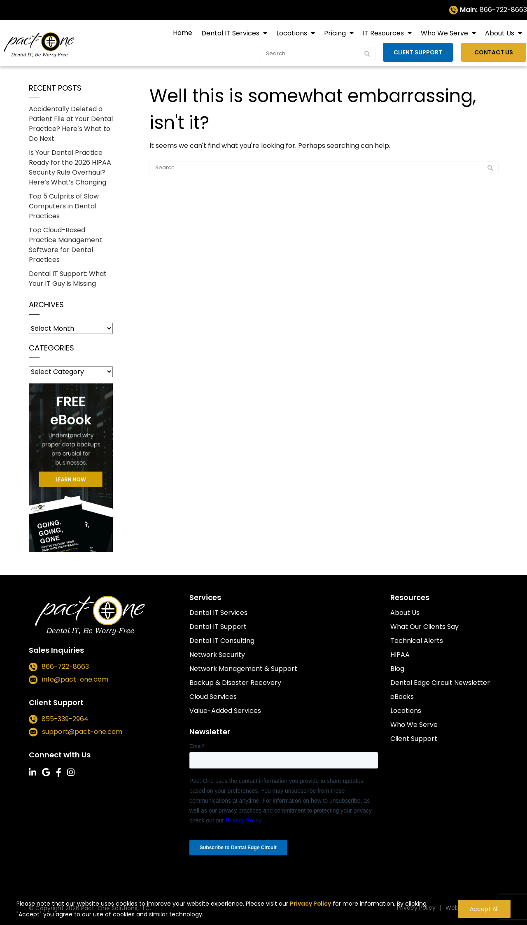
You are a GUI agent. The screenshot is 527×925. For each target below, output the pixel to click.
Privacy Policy (310, 904)
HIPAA (400, 654)
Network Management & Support (243, 668)
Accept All (484, 909)
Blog (397, 668)
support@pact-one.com (82, 731)
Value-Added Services (225, 710)
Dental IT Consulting (221, 640)
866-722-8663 (503, 9)
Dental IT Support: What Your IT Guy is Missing (68, 278)
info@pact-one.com (75, 679)
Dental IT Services (231, 33)
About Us (500, 33)
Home (182, 32)
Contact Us (496, 52)
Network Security (217, 654)
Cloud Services (213, 696)
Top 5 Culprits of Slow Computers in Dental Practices (64, 206)
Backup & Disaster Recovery (235, 682)
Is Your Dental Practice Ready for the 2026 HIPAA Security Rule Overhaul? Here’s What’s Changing (70, 167)
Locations (292, 33)
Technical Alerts (416, 640)
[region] (263, 906)
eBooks (402, 696)
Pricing (335, 33)
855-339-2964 (65, 719)
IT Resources (384, 33)
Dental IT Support (218, 626)
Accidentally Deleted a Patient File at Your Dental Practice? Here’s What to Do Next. (71, 123)
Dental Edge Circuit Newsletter (440, 682)
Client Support (422, 52)
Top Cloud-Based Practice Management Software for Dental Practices (65, 244)
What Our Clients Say (424, 626)
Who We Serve (445, 33)
